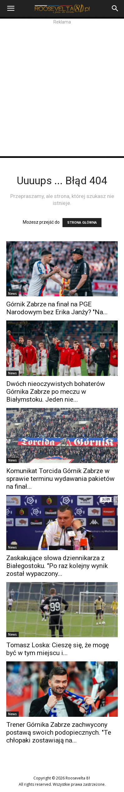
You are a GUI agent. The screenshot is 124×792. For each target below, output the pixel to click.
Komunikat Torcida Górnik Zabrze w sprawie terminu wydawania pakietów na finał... (60, 478)
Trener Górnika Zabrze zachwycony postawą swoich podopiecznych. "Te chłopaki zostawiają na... (58, 732)
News (12, 293)
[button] (11, 8)
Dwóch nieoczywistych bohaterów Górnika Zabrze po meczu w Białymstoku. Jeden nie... (55, 391)
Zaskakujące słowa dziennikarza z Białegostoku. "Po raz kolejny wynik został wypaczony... (57, 565)
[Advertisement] (62, 91)
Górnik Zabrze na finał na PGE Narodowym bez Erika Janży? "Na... (57, 308)
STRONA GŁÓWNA (82, 223)
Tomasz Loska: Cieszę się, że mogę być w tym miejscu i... (57, 649)
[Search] (115, 8)
